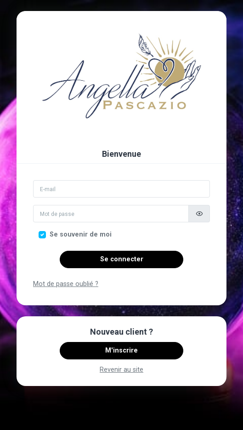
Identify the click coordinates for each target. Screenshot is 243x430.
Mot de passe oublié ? (65, 284)
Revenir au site (121, 370)
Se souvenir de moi (81, 234)
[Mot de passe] (111, 213)
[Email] (121, 189)
